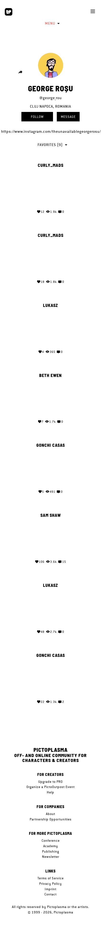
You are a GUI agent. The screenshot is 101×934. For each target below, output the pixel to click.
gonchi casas (50, 445)
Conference (51, 840)
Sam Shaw (50, 515)
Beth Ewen (50, 375)
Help (50, 792)
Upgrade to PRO (50, 781)
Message (68, 117)
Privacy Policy (50, 883)
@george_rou (50, 97)
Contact (50, 894)
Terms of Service (51, 878)
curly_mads (50, 165)
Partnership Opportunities (51, 819)
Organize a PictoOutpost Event (50, 787)
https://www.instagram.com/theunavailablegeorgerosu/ (51, 131)
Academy (50, 846)
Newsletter (50, 856)
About (50, 814)
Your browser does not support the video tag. (50, 188)
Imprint (50, 889)
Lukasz (50, 305)
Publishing (50, 851)
